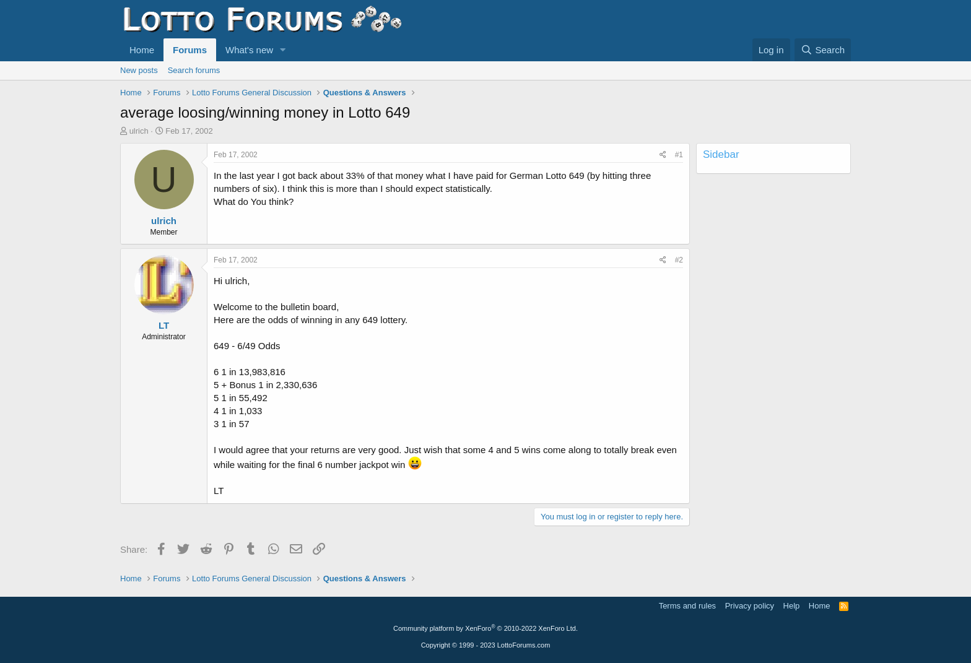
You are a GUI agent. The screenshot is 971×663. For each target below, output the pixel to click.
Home (141, 50)
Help (791, 605)
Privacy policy (749, 605)
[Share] (663, 155)
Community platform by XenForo (485, 628)
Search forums (194, 70)
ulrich (139, 131)
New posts (139, 70)
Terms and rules (687, 605)
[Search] (823, 49)
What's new (249, 50)
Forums (190, 50)
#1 (679, 154)
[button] (283, 49)
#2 (679, 260)
